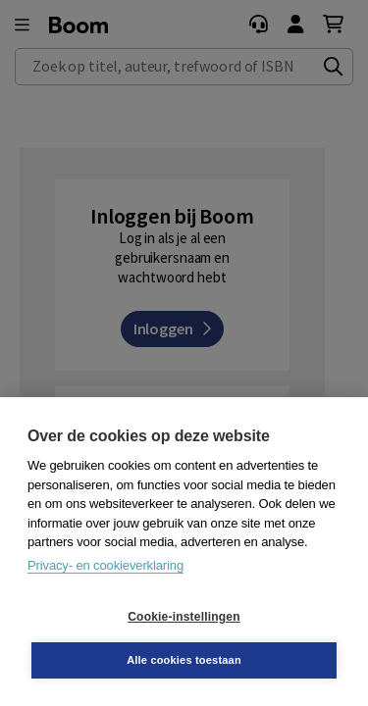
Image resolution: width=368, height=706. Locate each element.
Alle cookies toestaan (184, 660)
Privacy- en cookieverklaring (105, 565)
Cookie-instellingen (183, 617)
